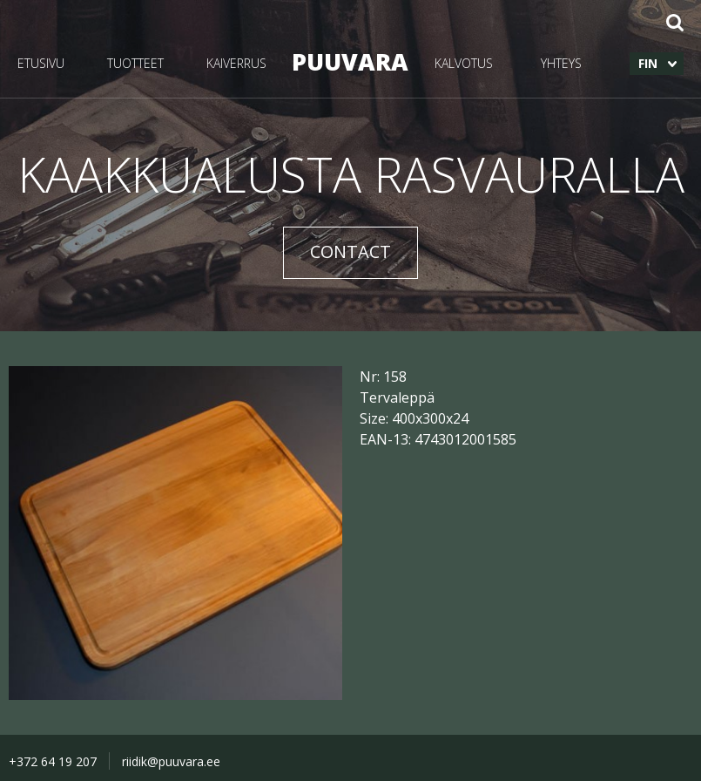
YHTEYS (561, 63)
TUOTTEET (135, 63)
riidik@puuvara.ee (171, 761)
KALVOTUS (464, 63)
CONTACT (350, 251)
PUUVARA (350, 61)
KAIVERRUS (236, 63)
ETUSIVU (40, 63)
